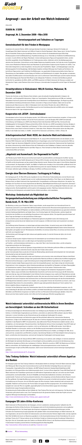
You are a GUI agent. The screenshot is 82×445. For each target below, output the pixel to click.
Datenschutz (72, 441)
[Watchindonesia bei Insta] (34, 441)
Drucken (9, 431)
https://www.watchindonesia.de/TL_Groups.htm (20, 352)
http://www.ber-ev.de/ (40, 425)
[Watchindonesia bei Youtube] (47, 441)
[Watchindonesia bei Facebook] (40, 441)
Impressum (72, 439)
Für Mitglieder (62, 439)
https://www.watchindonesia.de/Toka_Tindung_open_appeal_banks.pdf (27, 397)
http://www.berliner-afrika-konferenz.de (18, 425)
